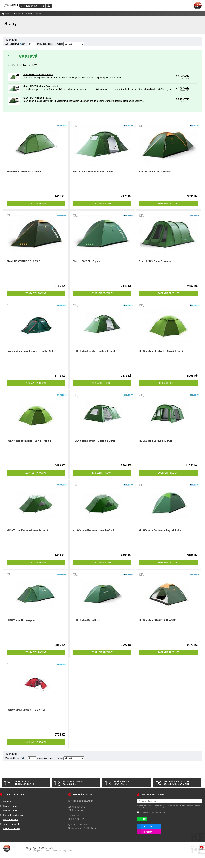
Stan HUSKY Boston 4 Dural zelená (40, 86)
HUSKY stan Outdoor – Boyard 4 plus (160, 530)
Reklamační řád (10, 819)
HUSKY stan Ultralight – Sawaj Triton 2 (161, 351)
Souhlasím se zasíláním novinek (152, 812)
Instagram (148, 832)
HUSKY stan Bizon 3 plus (87, 620)
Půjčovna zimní (10, 810)
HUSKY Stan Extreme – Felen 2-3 (26, 710)
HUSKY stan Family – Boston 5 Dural (94, 440)
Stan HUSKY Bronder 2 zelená (38, 74)
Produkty (16, 14)
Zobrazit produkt (35, 203)
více (170, 89)
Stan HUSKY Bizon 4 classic (37, 98)
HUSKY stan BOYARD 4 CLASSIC (157, 620)
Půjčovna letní (10, 806)
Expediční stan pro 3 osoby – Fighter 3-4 (30, 351)
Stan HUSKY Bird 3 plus (86, 261)
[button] (48, 6)
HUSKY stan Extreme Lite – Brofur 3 (27, 530)
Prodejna (7, 801)
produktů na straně (41, 44)
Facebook (148, 826)
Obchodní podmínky (13, 815)
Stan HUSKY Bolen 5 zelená (155, 261)
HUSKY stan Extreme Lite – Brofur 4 (93, 530)
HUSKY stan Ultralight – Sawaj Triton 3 (29, 440)
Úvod (198, 6)
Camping (28, 14)
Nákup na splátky (11, 828)
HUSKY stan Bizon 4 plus (21, 620)
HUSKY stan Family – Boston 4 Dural (94, 351)
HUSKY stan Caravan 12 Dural (156, 440)
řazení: (70, 44)
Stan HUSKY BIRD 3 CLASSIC (23, 261)
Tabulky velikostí (11, 824)
